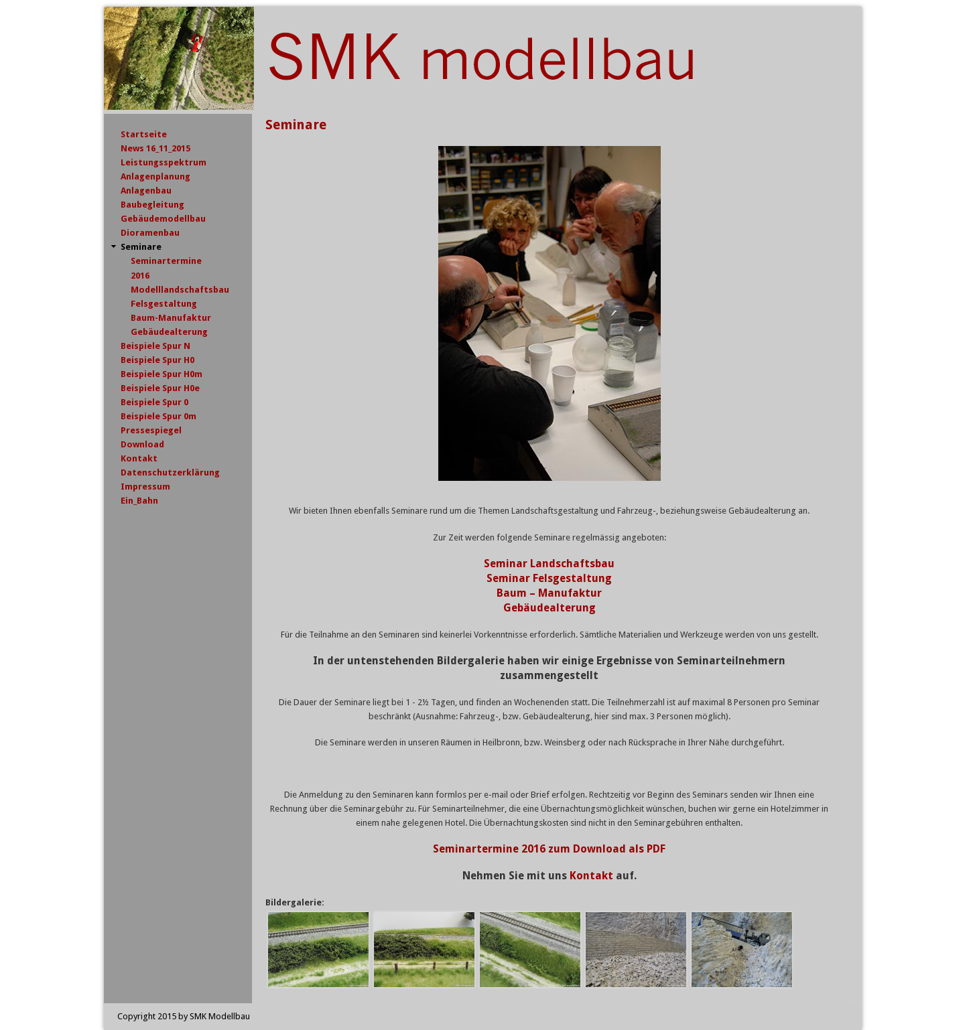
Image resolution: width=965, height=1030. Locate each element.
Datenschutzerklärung (170, 472)
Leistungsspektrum (163, 162)
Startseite (144, 134)
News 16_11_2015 (155, 148)
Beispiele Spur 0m (158, 416)
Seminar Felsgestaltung (549, 578)
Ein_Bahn (139, 501)
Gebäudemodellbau (163, 219)
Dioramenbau (150, 233)
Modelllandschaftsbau (180, 290)
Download (142, 444)
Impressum (145, 487)
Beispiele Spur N (155, 346)
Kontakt (591, 875)
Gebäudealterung (169, 332)
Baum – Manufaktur (549, 593)
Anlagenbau (146, 191)
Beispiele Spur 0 (154, 402)
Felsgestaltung (164, 304)
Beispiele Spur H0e (160, 388)
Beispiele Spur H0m (161, 374)
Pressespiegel (151, 430)
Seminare (141, 247)
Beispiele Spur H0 (157, 360)
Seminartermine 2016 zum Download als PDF (549, 848)
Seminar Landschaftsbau (549, 563)
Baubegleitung (152, 205)
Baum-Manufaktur (171, 318)
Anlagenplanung (155, 176)
